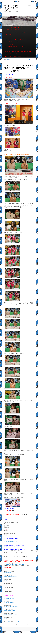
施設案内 (6, 53)
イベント (9, 621)
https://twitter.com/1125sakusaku (10, 584)
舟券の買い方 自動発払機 (19, 53)
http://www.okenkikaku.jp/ (9, 598)
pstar (14, 621)
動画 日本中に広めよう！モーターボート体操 (12, 51)
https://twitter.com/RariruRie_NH (10, 610)
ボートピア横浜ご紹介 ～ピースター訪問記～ (12, 41)
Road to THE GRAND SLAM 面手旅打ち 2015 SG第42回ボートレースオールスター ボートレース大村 (19, 33)
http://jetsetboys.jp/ (7, 572)
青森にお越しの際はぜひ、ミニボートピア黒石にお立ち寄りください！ (16, 56)
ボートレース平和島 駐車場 (9, 44)
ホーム (6, 27)
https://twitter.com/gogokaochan (10, 588)
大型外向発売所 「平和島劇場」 (26, 51)
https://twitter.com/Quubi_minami (10, 614)
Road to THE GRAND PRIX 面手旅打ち (15, 27)
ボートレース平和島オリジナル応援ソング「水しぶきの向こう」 (15, 46)
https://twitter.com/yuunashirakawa (10, 576)
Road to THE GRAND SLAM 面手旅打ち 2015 (13, 29)
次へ (32, 59)
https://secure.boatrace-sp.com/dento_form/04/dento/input (15, 564)
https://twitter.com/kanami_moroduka (11, 606)
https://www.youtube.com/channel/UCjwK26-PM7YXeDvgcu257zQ (16, 546)
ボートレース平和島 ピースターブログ (11, 8)
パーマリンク (18, 621)
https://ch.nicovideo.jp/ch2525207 (10, 541)
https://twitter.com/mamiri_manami (10, 592)
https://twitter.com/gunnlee (9, 580)
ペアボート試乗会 (7, 39)
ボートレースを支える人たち (26, 41)
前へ (29, 59)
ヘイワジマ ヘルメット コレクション (18, 39)
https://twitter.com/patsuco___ (9, 602)
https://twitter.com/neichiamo (9, 618)
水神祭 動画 (11, 53)
